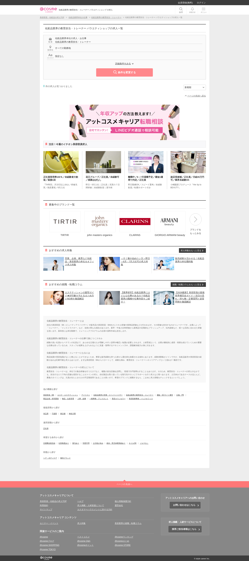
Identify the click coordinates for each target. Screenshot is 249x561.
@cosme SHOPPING (49, 545)
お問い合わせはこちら (184, 505)
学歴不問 (86, 443)
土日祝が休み (98, 443)
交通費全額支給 (49, 443)
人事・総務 (81, 399)
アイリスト (85, 395)
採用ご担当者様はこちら (184, 529)
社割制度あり (64, 443)
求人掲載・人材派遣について (90, 505)
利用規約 (44, 505)
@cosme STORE (123, 545)
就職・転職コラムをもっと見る (186, 284)
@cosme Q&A (83, 541)
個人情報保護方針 (123, 501)
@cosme (44, 537)
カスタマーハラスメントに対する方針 (94, 509)
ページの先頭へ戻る (196, 96)
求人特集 (81, 523)
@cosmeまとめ (122, 541)
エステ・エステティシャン (67, 395)
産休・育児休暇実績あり (115, 443)
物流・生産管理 (68, 399)
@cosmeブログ (47, 541)
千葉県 (54, 414)
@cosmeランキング (124, 537)
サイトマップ (46, 509)
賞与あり (75, 443)
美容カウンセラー (119, 399)
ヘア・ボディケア (50, 458)
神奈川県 (72, 414)
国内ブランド (65, 458)
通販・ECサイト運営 (165, 395)
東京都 (62, 414)
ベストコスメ (83, 537)
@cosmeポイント (85, 545)
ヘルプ (80, 501)
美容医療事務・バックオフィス (141, 399)
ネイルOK (132, 443)
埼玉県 (45, 414)
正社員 (45, 428)
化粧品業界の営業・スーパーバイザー (108, 395)
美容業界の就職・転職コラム (128, 523)
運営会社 (119, 505)
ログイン (201, 2)
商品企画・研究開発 (51, 399)
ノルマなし (144, 443)
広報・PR (180, 395)
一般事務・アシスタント (98, 399)
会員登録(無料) (185, 2)
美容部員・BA (48, 395)
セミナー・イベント (49, 523)
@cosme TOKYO (48, 549)
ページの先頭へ (124, 484)
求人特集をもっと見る (191, 250)
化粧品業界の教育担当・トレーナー (139, 395)
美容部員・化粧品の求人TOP (53, 501)
